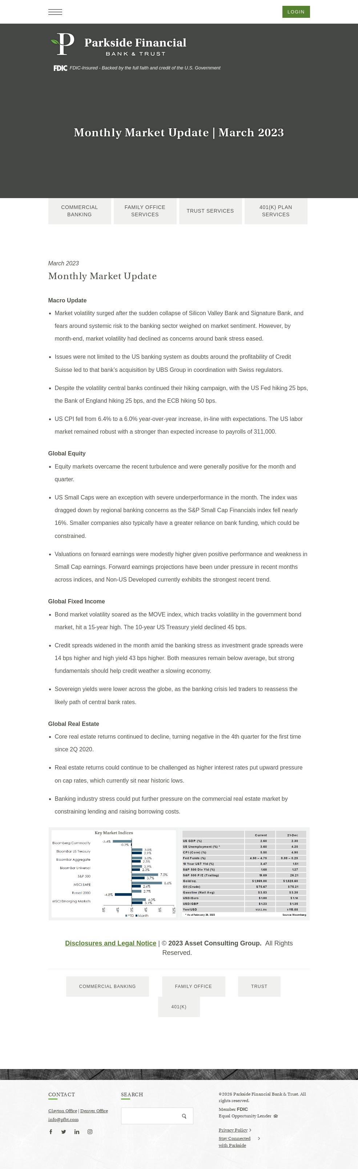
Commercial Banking (79, 210)
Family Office (193, 986)
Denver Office (94, 1110)
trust (259, 986)
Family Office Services (145, 210)
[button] (55, 12)
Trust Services (210, 211)
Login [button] (296, 12)
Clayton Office (62, 1110)
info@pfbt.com (63, 1119)
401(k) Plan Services (276, 210)
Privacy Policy (235, 1130)
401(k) (178, 1006)
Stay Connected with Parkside (239, 1142)
